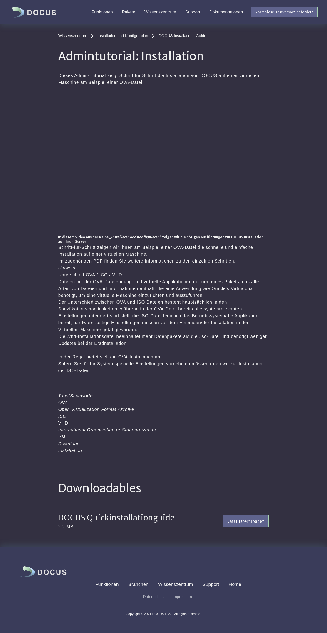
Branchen (138, 584)
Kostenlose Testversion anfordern (284, 12)
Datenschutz (154, 596)
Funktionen (102, 12)
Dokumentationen (226, 12)
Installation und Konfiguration (123, 35)
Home (235, 584)
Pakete (128, 12)
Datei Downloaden (245, 521)
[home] (34, 12)
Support (192, 12)
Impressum (182, 596)
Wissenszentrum (160, 12)
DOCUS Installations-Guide (182, 35)
